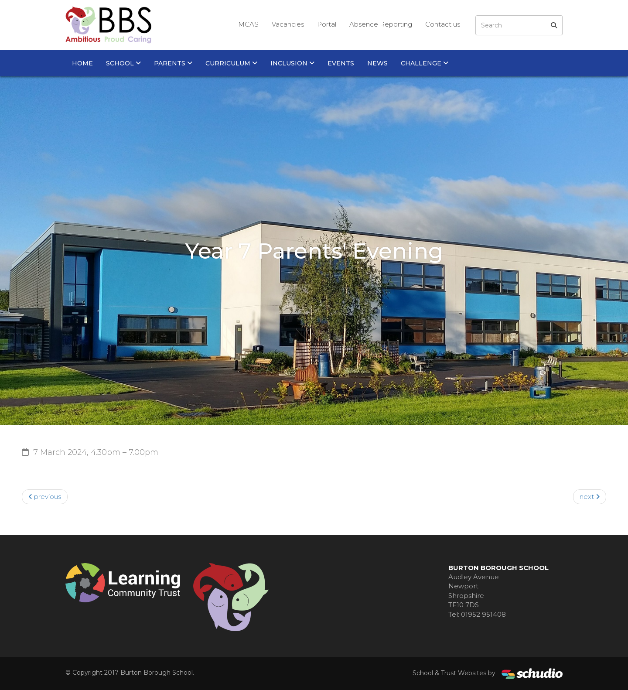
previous (44, 496)
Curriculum (231, 63)
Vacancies (288, 24)
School (123, 63)
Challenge (424, 63)
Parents (173, 63)
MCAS (248, 24)
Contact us (442, 24)
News (377, 63)
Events (341, 63)
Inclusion (292, 63)
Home (82, 63)
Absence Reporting (380, 24)
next (590, 496)
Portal (326, 24)
